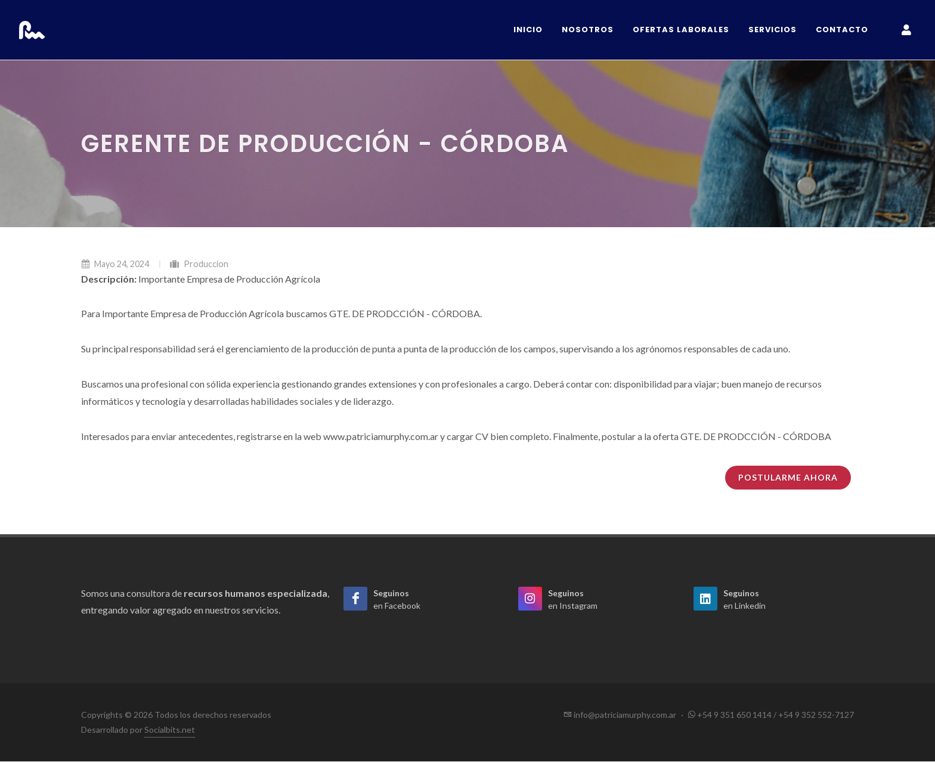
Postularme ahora (788, 478)
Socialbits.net (169, 730)
